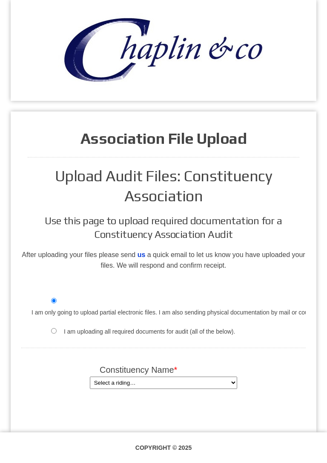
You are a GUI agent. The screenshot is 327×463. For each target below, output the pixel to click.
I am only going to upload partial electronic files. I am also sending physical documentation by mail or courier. (175, 312)
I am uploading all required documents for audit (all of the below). (149, 331)
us (142, 254)
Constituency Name (163, 370)
